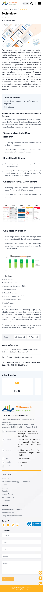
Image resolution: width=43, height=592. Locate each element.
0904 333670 (22, 462)
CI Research (5, 9)
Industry (14, 9)
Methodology (9, 107)
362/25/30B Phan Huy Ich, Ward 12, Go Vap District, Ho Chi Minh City (28, 433)
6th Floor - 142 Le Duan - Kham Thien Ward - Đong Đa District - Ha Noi (29, 452)
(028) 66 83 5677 (24, 458)
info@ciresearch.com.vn (26, 466)
